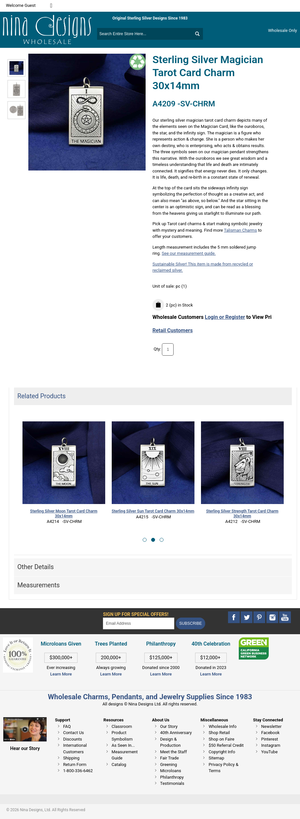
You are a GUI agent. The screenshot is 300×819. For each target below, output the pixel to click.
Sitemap (216, 758)
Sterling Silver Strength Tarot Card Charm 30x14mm (242, 513)
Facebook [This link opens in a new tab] (270, 732)
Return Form (74, 764)
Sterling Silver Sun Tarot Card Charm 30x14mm (153, 511)
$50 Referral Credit (226, 745)
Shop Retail (219, 732)
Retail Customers (172, 330)
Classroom (122, 726)
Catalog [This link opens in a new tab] (119, 764)
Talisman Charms (240, 230)
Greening (168, 764)
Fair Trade (169, 758)
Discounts (72, 739)
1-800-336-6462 (78, 770)
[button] (144, 539)
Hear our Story (25, 748)
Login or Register (225, 317)
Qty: (157, 349)
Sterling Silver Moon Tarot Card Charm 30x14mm (63, 513)
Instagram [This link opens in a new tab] (270, 745)
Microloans (170, 770)
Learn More (61, 674)
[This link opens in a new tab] (254, 640)
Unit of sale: (164, 286)
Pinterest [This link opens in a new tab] (269, 739)
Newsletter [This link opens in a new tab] (271, 726)
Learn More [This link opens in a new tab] (110, 674)
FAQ (67, 726)
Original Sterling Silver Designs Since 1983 (150, 18)
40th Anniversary (176, 732)
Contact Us (73, 732)
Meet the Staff (173, 751)
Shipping (71, 758)
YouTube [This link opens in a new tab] (269, 751)
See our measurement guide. (189, 253)
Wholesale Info (222, 726)
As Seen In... (123, 745)
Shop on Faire (221, 739)
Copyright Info (221, 751)
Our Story (169, 726)
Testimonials (172, 783)
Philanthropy (172, 777)
